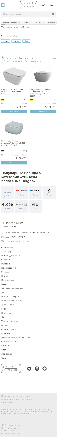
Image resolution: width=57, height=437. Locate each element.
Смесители (6, 260)
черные (16, 41)
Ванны (4, 284)
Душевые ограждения (12, 288)
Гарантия (5, 333)
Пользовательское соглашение (16, 399)
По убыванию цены (33, 61)
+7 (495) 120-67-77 (12, 223)
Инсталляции (8, 280)
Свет (3, 358)
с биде (5, 41)
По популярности (26, 58)
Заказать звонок (9, 227)
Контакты (5, 346)
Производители (9, 268)
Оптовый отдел (8, 341)
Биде (3, 309)
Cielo (26, 41)
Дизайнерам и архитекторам (15, 337)
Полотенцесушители (11, 300)
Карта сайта (7, 402)
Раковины (6, 264)
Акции (4, 325)
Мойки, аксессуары (10, 296)
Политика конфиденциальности (17, 396)
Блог (3, 350)
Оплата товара (8, 329)
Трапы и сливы (8, 305)
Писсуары (6, 313)
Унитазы (5, 272)
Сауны (4, 317)
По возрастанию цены (13, 61)
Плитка (4, 276)
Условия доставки (10, 321)
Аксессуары (7, 251)
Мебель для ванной (10, 255)
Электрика (6, 354)
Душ (3, 292)
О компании (7, 247)
